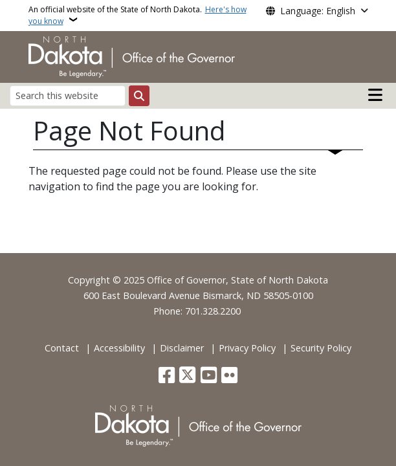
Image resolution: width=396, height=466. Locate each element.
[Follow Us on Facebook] (167, 376)
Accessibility (119, 348)
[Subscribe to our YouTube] (209, 376)
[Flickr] (229, 376)
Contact (62, 348)
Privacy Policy (247, 348)
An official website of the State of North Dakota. (137, 15)
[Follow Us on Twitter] (187, 376)
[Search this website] (68, 95)
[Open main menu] (375, 95)
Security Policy (321, 348)
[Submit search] (139, 95)
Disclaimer (182, 348)
